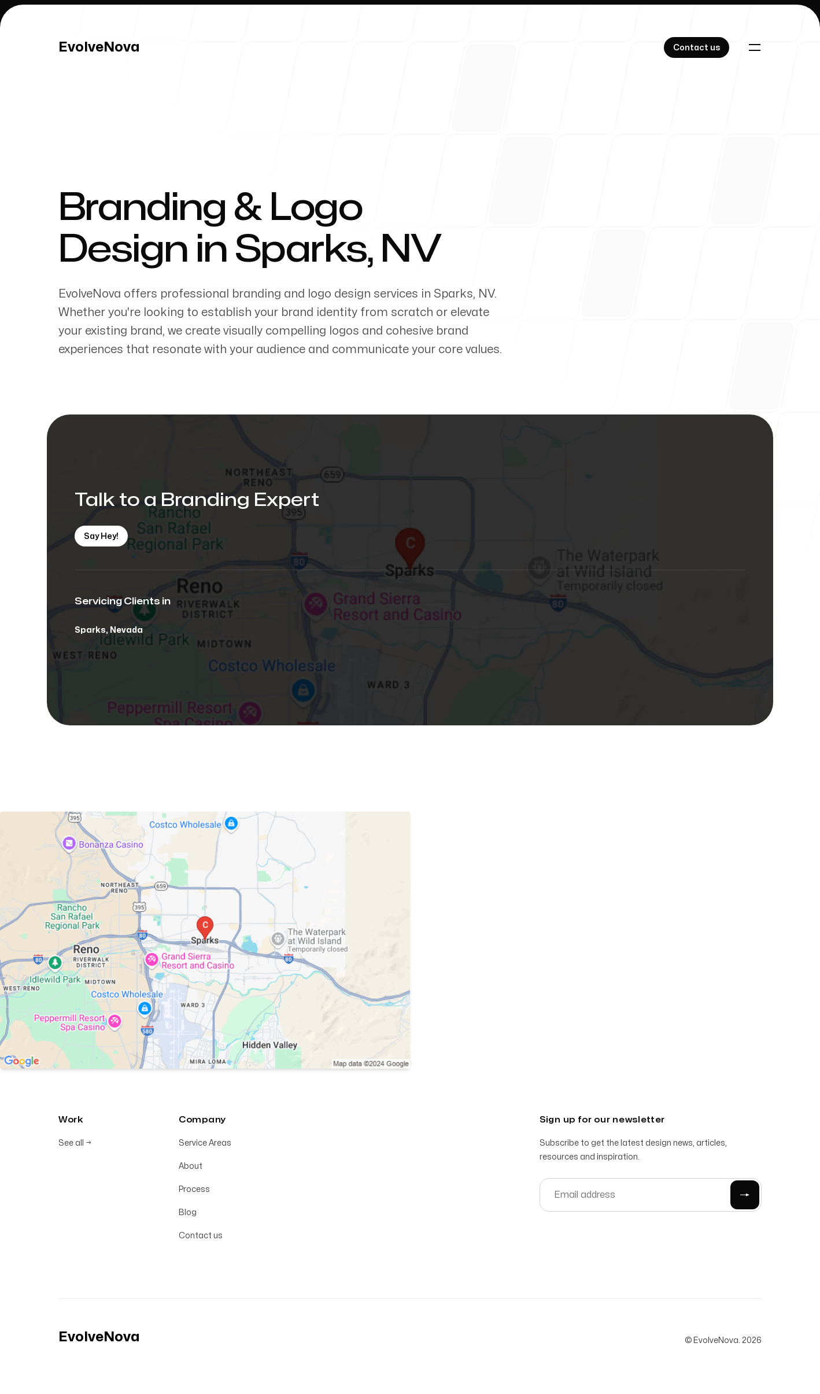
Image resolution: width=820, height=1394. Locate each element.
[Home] (99, 47)
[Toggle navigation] (754, 47)
